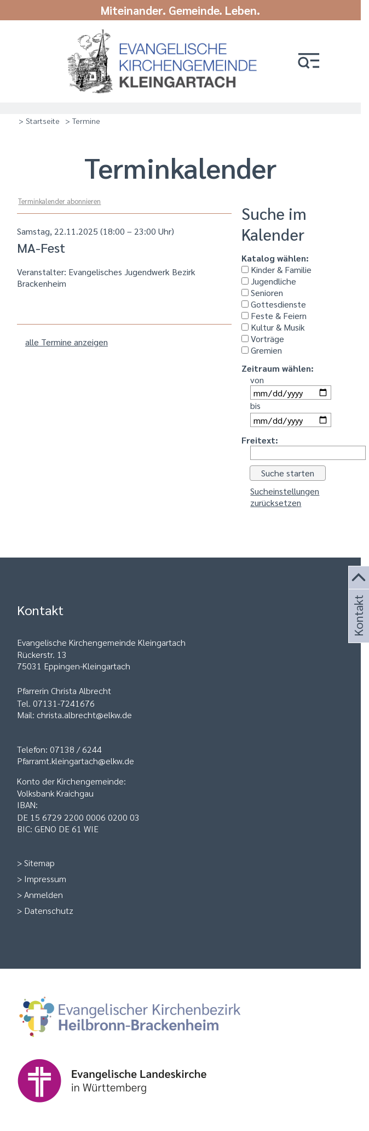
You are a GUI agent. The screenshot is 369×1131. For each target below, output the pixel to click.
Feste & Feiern (274, 315)
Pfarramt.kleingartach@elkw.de (75, 760)
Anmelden (43, 894)
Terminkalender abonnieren (59, 201)
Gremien (261, 350)
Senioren (262, 292)
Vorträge (262, 338)
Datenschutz (48, 910)
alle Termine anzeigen (66, 342)
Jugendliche (268, 281)
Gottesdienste (273, 304)
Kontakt (357, 628)
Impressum (45, 878)
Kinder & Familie (276, 269)
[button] (308, 61)
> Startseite (39, 121)
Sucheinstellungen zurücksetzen (284, 496)
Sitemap (39, 862)
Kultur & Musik (273, 327)
